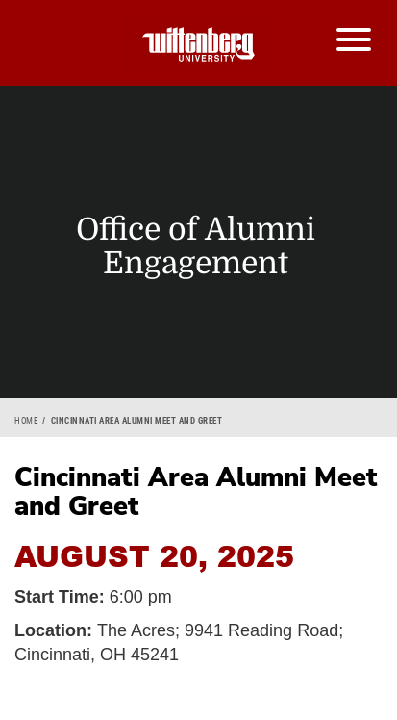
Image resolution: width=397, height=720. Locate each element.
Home (25, 420)
